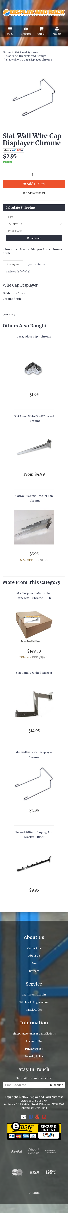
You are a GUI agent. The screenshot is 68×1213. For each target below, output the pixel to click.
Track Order (34, 1009)
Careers (34, 971)
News (34, 963)
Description (13, 264)
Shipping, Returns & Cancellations (34, 1033)
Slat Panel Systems (26, 52)
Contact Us (34, 948)
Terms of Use (34, 1041)
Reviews (18, 271)
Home (7, 52)
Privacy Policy (34, 1048)
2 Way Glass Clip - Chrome (34, 336)
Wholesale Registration (34, 1002)
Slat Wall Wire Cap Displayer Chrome (29, 59)
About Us (34, 955)
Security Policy (34, 1056)
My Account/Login (34, 994)
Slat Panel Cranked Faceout (34, 672)
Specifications (36, 264)
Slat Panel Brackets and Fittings (26, 56)
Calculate (34, 238)
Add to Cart (34, 184)
